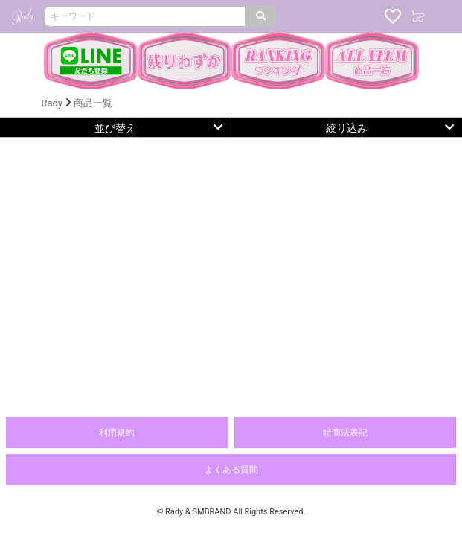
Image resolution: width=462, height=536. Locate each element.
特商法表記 (345, 432)
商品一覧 (93, 103)
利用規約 (117, 432)
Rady (52, 103)
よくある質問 (231, 470)
